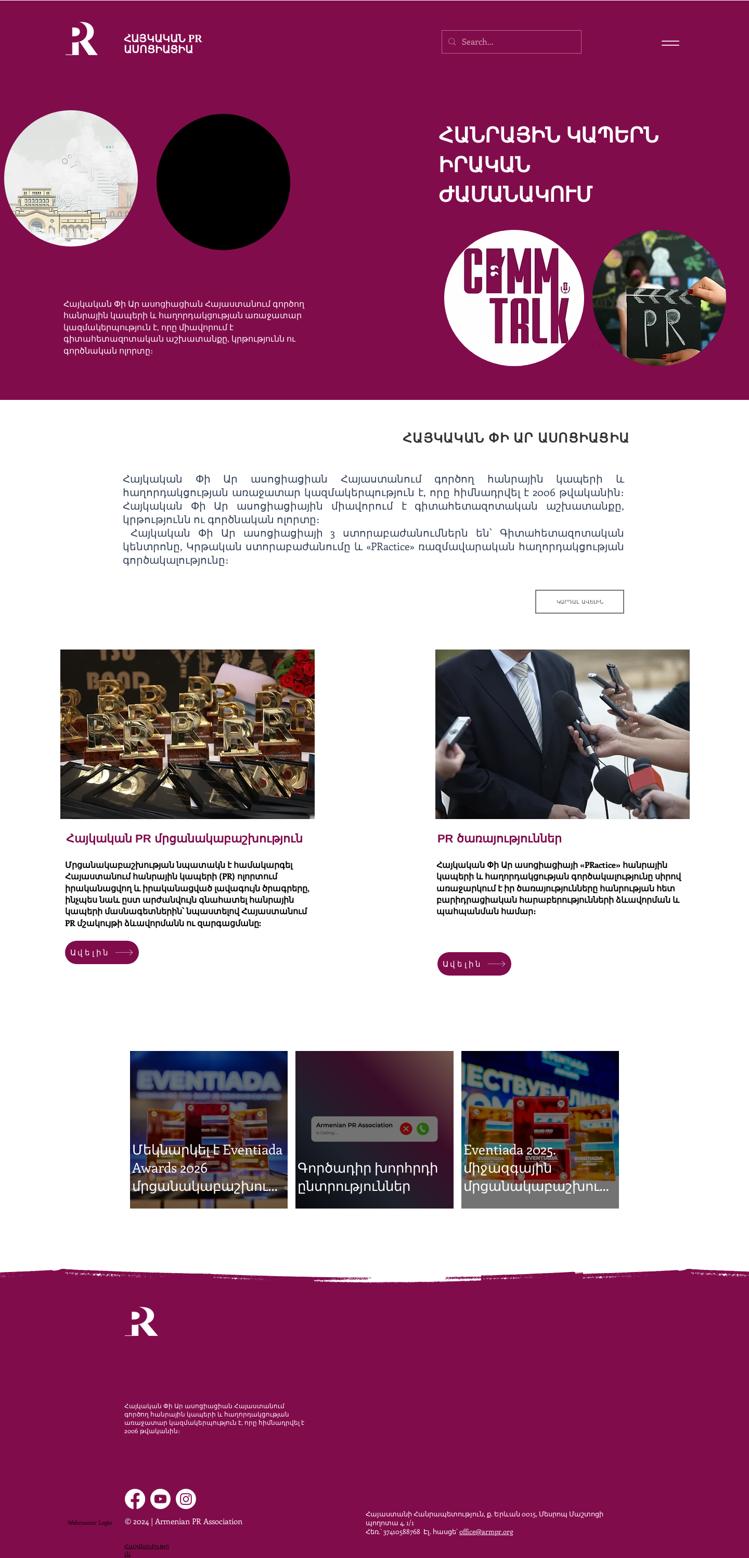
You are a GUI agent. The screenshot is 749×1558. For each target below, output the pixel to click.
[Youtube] (160, 1499)
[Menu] (670, 43)
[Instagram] (186, 1499)
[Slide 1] (591, 344)
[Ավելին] (102, 952)
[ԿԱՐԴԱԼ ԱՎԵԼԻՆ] (579, 602)
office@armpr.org (486, 1531)
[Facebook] (135, 1499)
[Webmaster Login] (90, 1522)
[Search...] (510, 42)
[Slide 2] (599, 344)
